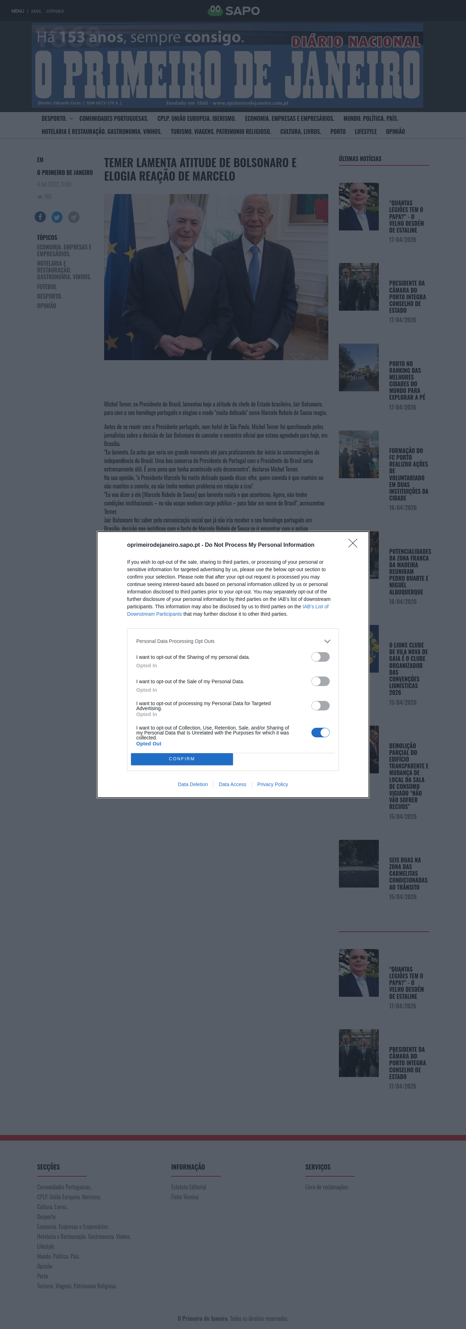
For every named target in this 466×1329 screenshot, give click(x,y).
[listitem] (233, 641)
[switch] (320, 657)
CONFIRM (182, 759)
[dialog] (233, 665)
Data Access (232, 784)
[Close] (355, 545)
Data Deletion (193, 784)
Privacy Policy (272, 784)
